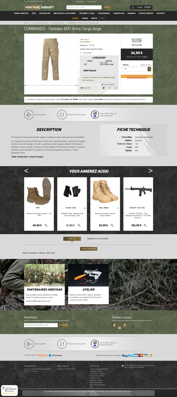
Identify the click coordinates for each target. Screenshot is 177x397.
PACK (34, 13)
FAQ (91, 387)
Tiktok (119, 327)
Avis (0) (72, 239)
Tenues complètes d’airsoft (99, 369)
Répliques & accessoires (65, 13)
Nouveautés (44, 13)
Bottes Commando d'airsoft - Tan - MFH (39, 215)
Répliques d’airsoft (96, 371)
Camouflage (118, 13)
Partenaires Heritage (44, 289)
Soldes (75, 18)
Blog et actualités (96, 382)
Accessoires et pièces (97, 376)
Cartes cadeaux (146, 13)
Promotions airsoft (96, 380)
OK (87, 394)
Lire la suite (85, 53)
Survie (85, 18)
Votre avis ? (84, 40)
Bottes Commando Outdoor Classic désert (105, 215)
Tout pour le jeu (95, 378)
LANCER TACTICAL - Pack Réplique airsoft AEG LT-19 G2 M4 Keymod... (138, 215)
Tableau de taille (146, 65)
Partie (94, 18)
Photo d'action (86, 88)
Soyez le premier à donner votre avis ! (38, 253)
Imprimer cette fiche (108, 84)
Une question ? (85, 42)
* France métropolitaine (99, 68)
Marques (131, 13)
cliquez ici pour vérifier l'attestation (134, 367)
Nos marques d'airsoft (97, 385)
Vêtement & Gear (86, 13)
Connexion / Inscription (86, 2)
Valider (106, 7)
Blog (103, 18)
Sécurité (161, 13)
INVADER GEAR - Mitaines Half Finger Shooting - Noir (72, 215)
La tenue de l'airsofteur (98, 373)
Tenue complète (21, 13)
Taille (125, 65)
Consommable (104, 13)
